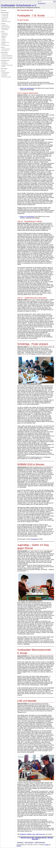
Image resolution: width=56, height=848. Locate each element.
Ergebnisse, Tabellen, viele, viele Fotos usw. (32, 834)
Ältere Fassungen (29, 842)
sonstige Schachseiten (6, 58)
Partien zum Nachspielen (27, 88)
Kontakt (3, 39)
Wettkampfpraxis (5, 28)
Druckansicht (41, 3)
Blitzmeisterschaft (5, 26)
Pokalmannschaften (6, 21)
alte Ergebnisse (5, 50)
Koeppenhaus (4, 63)
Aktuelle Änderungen (40, 842)
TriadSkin (19, 846)
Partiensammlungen (6, 77)
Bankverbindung (5, 45)
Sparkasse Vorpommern (7, 65)
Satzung (3, 40)
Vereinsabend (4, 35)
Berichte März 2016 (27, 10)
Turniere (3, 23)
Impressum (4, 68)
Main (18, 10)
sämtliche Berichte (5, 49)
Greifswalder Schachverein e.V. (19, 5)
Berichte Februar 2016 (27, 837)
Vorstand (3, 37)
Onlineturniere (4, 29)
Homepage (34, 539)
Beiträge (3, 43)
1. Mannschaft (4, 14)
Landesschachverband (6, 55)
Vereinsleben (4, 33)
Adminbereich (4, 74)
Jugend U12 (4, 20)
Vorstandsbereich (5, 72)
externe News (4, 54)
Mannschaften (5, 12)
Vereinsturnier (4, 25)
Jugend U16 (4, 18)
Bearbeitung (20, 842)
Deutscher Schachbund (7, 57)
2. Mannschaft (4, 15)
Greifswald (3, 62)
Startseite (3, 10)
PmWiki (3, 66)
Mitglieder (3, 36)
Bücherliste (4, 75)
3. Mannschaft (4, 17)
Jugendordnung (5, 42)
